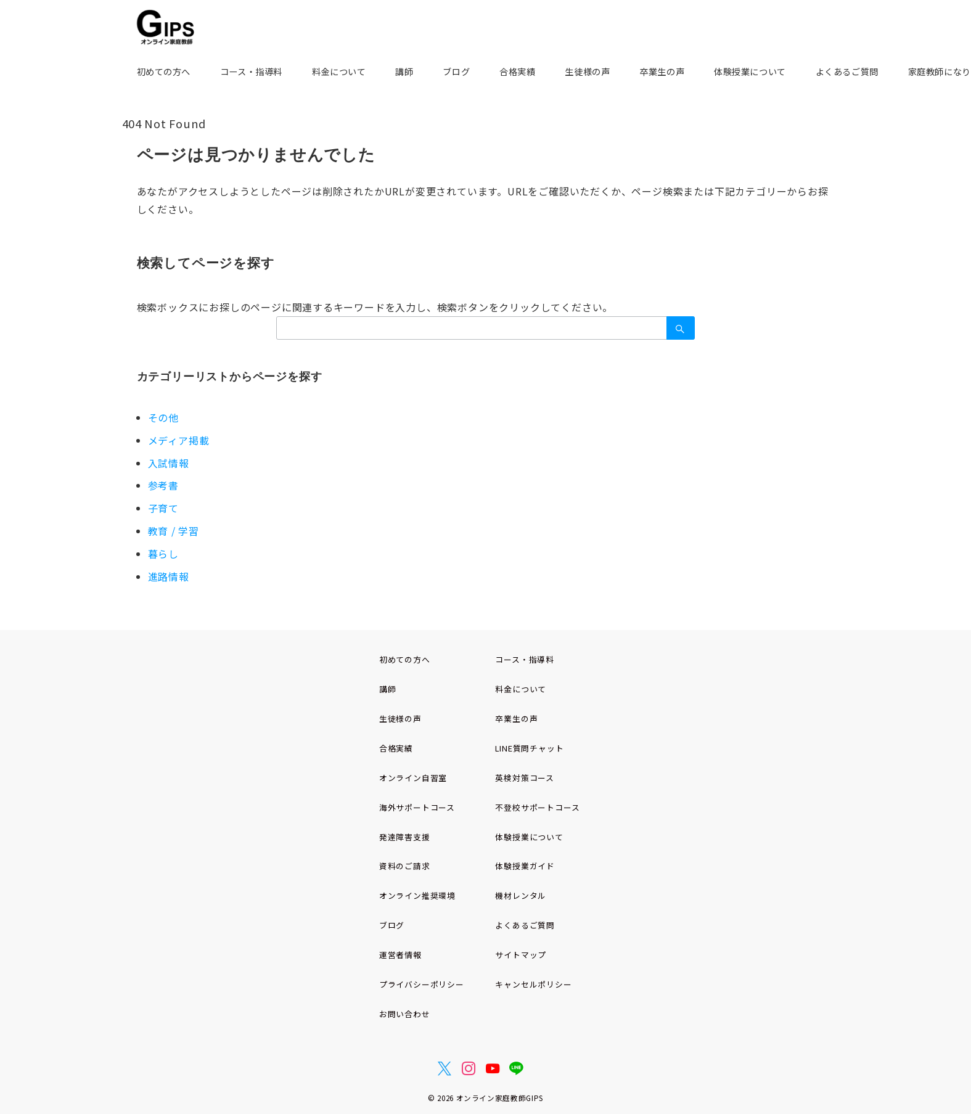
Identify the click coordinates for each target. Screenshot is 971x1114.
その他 (163, 417)
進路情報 (168, 576)
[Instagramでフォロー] (469, 1068)
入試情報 (168, 463)
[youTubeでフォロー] (493, 1068)
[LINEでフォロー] (516, 1068)
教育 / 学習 (174, 530)
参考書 (163, 485)
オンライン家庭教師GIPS (499, 1098)
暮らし (163, 553)
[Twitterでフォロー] (445, 1068)
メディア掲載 (179, 440)
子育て (163, 508)
